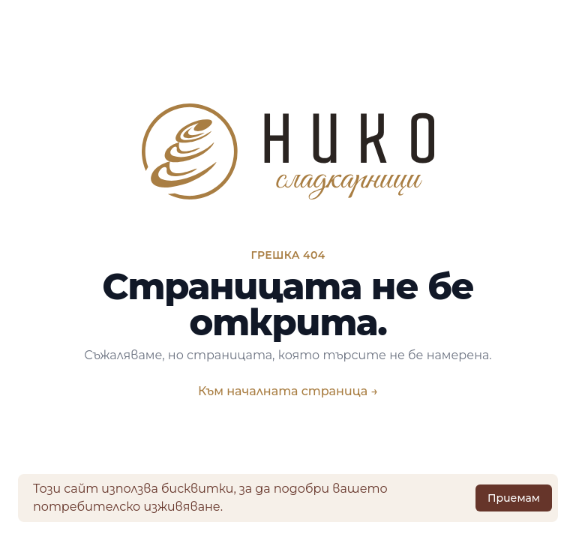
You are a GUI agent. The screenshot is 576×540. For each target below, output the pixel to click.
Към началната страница (288, 391)
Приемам (514, 498)
